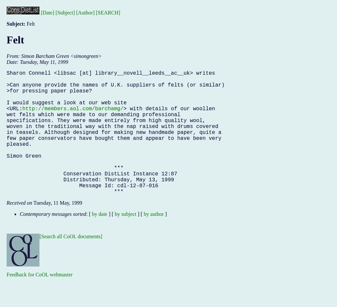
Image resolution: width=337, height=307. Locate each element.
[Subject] (65, 12)
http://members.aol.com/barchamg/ (72, 117)
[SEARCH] (108, 12)
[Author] (85, 12)
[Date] (47, 12)
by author (154, 241)
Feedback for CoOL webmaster (40, 302)
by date (100, 241)
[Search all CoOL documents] (70, 264)
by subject (125, 241)
